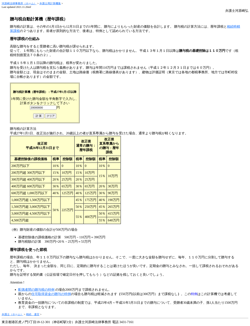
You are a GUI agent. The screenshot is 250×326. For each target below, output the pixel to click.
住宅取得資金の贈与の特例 (51, 294)
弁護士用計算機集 (50, 3)
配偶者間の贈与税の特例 (36, 289)
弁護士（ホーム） (12, 314)
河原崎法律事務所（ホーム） (19, 3)
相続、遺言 (32, 314)
